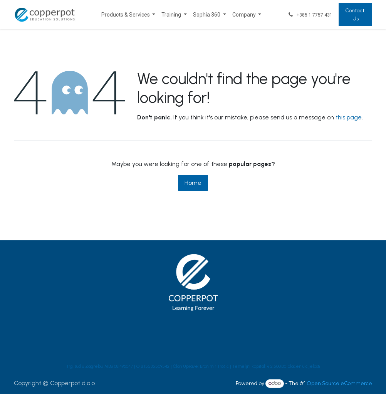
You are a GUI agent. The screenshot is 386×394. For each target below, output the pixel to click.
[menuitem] (128, 15)
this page (349, 117)
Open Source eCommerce (339, 383)
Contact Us (355, 14)
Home (193, 182)
